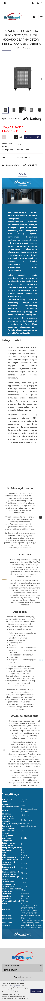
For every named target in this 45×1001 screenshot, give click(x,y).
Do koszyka (32, 137)
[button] (39, 3)
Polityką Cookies (14, 986)
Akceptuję (36, 991)
